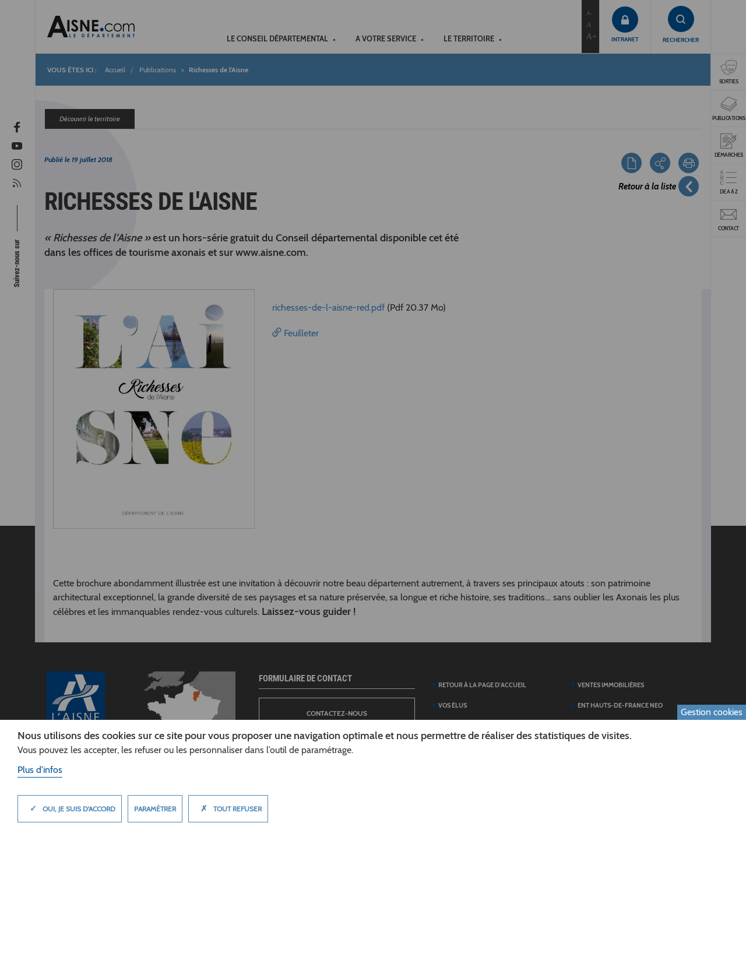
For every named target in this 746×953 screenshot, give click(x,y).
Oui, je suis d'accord (69, 808)
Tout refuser (228, 808)
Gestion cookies (712, 712)
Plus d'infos (39, 769)
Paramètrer (155, 808)
